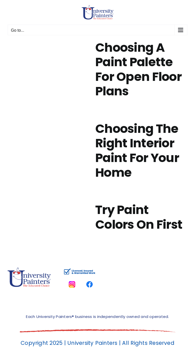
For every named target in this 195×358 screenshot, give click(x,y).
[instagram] (72, 278)
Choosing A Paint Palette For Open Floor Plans (138, 69)
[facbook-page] (90, 278)
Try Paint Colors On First (138, 217)
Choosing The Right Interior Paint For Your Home (137, 150)
